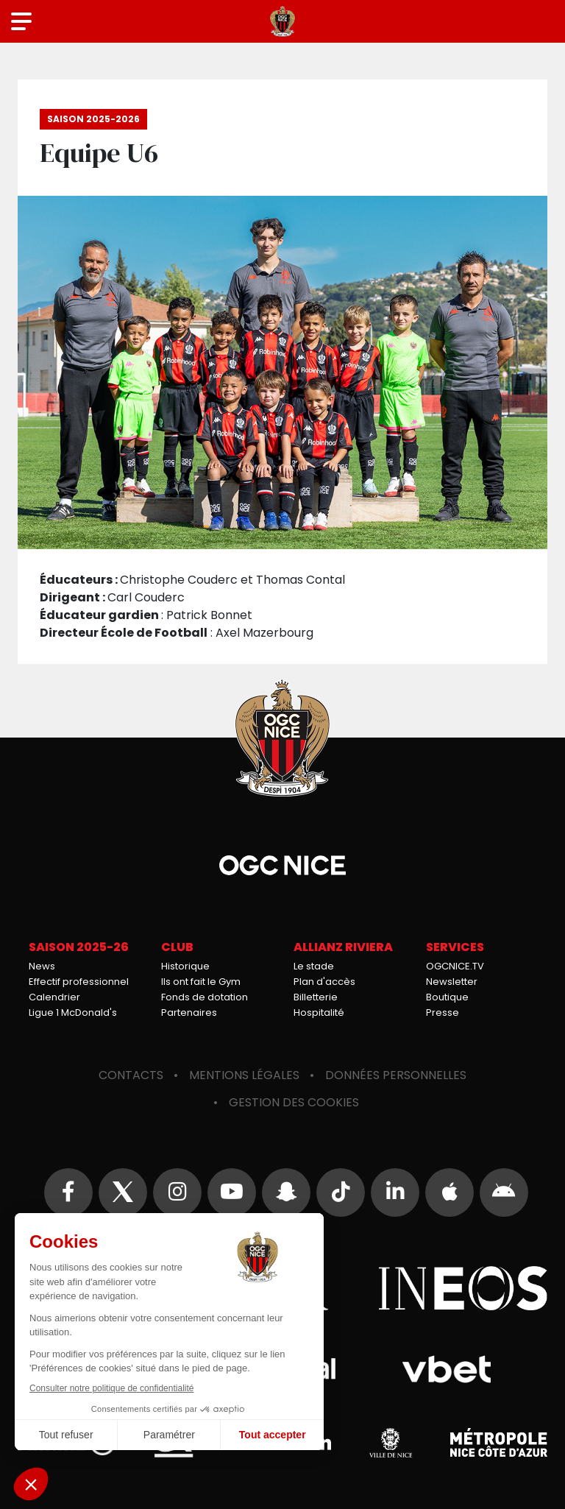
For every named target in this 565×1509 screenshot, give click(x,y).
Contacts (131, 1075)
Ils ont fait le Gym (201, 982)
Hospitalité (319, 1012)
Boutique (447, 997)
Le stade (314, 966)
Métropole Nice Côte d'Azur (498, 1442)
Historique (185, 966)
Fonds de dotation (204, 997)
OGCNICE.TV (455, 966)
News (42, 966)
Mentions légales (244, 1075)
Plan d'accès (324, 982)
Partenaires (189, 1012)
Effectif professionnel (79, 982)
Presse (442, 1012)
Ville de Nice (390, 1442)
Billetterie (316, 997)
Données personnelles (395, 1075)
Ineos (462, 1288)
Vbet (446, 1369)
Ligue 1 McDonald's (73, 1012)
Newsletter (451, 982)
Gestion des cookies (294, 1102)
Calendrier (54, 997)
